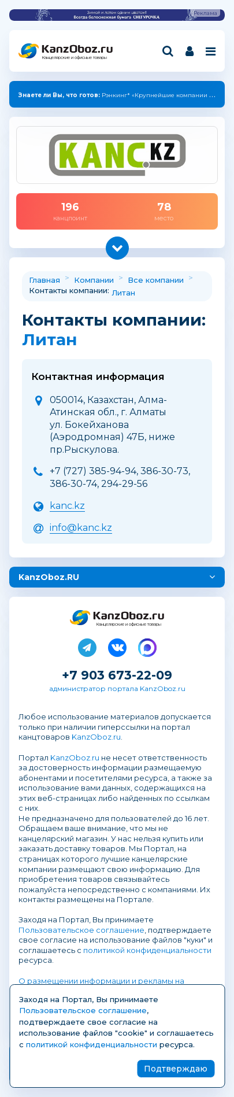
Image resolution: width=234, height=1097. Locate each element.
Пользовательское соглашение (81, 930)
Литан (123, 293)
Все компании (156, 280)
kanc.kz (67, 505)
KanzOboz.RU (48, 577)
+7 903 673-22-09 (117, 675)
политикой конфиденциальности (147, 950)
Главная (44, 280)
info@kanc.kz (81, 527)
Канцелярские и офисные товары (74, 57)
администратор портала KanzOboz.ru (117, 688)
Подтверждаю (175, 1068)
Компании (94, 280)
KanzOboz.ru (96, 736)
